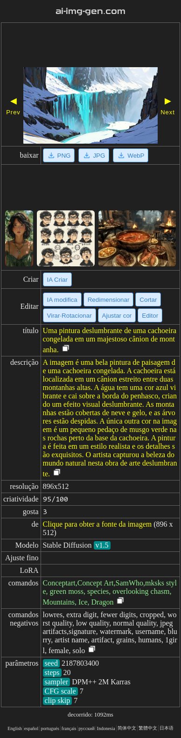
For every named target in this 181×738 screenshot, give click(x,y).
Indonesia (106, 728)
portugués (50, 728)
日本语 (167, 728)
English (14, 728)
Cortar (148, 299)
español (31, 728)
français (69, 728)
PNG (59, 155)
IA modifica (62, 299)
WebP (130, 155)
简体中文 (127, 728)
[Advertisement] (90, 46)
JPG (94, 155)
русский (87, 728)
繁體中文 (148, 728)
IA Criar (57, 279)
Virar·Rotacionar (69, 315)
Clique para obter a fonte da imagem (97, 524)
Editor (150, 315)
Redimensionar (109, 299)
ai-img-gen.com (90, 11)
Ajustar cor (117, 315)
